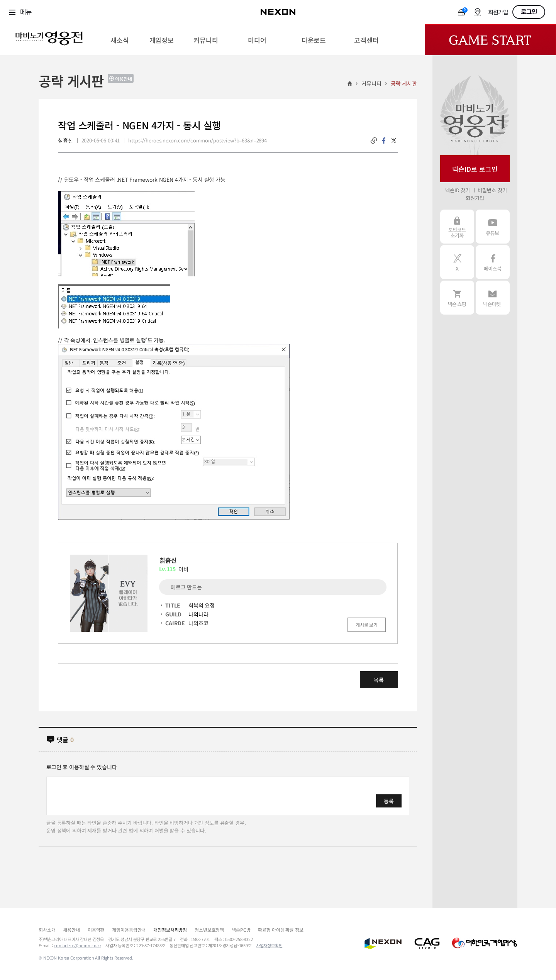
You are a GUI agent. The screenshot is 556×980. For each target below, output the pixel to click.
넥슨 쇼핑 (457, 298)
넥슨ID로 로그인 (475, 169)
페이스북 (493, 262)
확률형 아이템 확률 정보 (280, 929)
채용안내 (71, 929)
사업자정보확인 (269, 945)
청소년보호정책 (209, 929)
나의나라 (198, 614)
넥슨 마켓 (493, 298)
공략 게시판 (404, 83)
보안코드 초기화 (457, 227)
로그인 (529, 11)
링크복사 (374, 140)
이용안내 (123, 78)
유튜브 (493, 227)
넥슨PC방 (241, 929)
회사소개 (47, 929)
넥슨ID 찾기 (457, 190)
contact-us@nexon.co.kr (77, 945)
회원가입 (498, 12)
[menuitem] (119, 39)
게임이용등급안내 (129, 929)
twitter (394, 140)
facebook (384, 140)
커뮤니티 (371, 83)
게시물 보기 (367, 624)
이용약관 (96, 929)
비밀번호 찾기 (492, 190)
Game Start (490, 39)
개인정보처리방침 (170, 929)
